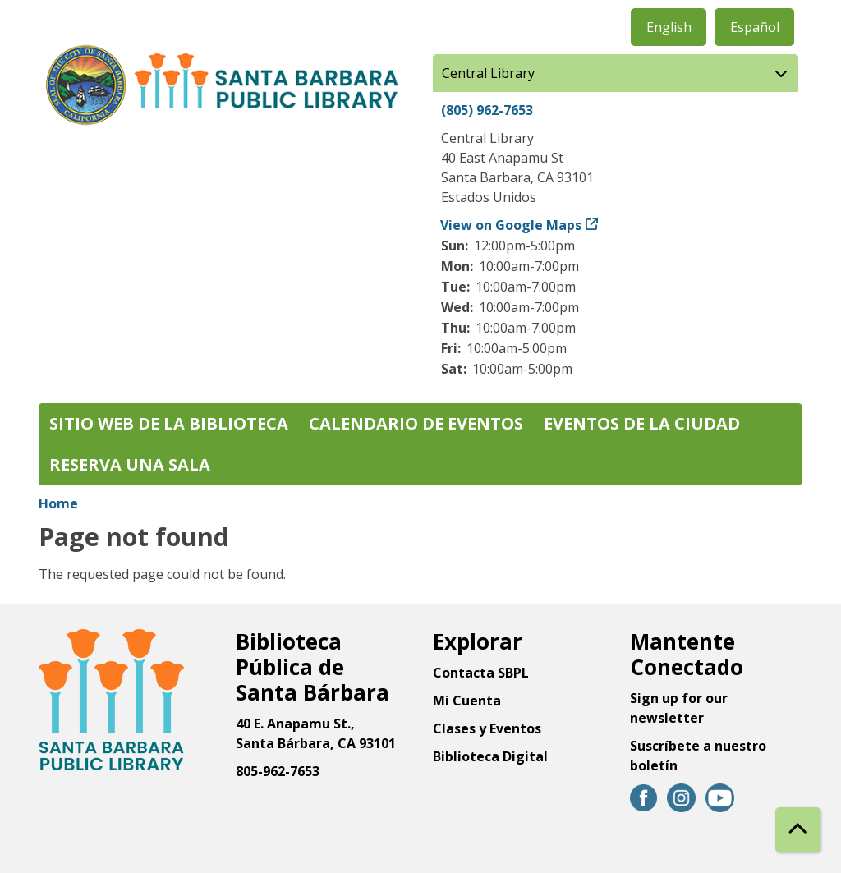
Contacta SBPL (481, 673)
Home (58, 503)
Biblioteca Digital (490, 756)
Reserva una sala (129, 464)
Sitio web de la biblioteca (168, 423)
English (669, 27)
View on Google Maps (511, 225)
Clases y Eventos (487, 728)
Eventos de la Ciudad (642, 423)
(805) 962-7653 (487, 110)
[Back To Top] (797, 829)
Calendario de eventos (416, 423)
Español (754, 27)
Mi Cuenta (467, 701)
